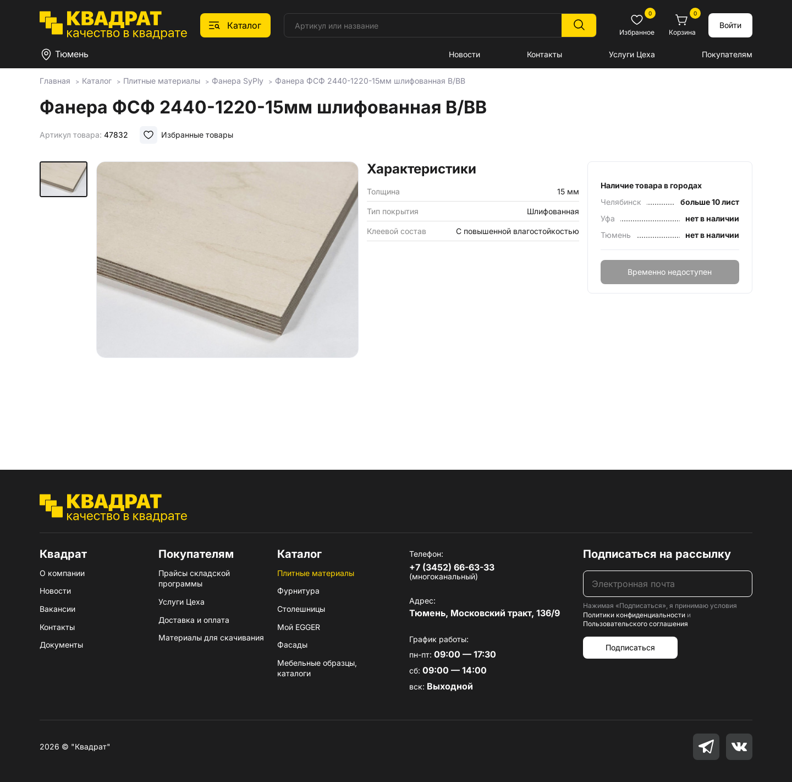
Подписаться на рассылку (657, 554)
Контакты (544, 54)
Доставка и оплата (193, 619)
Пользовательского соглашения (635, 624)
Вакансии (57, 608)
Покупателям (727, 54)
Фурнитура (298, 590)
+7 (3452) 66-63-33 (451, 567)
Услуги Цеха (632, 54)
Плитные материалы (315, 573)
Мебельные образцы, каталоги (317, 668)
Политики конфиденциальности (634, 615)
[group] (227, 299)
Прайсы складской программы (194, 578)
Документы (61, 644)
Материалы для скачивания (211, 637)
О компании (62, 573)
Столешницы (301, 608)
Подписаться (630, 647)
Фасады (292, 644)
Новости (464, 54)
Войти (730, 25)
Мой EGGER (298, 627)
